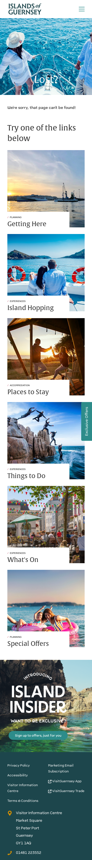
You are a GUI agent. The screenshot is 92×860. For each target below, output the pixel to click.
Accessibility (17, 775)
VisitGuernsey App (64, 781)
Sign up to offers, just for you (38, 735)
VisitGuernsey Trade (66, 791)
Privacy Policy (18, 765)
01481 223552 (24, 853)
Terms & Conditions (22, 801)
